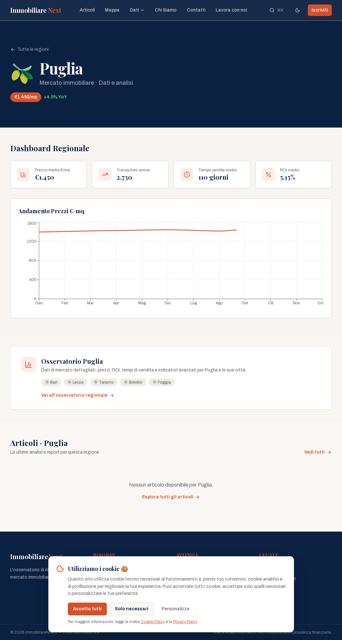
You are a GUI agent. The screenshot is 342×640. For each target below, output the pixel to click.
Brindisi (133, 382)
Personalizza (176, 608)
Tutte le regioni (29, 49)
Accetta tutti (87, 608)
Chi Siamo (166, 10)
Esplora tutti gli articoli (171, 497)
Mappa (112, 10)
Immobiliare (35, 10)
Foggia (162, 382)
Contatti (196, 10)
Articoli (87, 10)
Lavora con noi (231, 10)
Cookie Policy (153, 622)
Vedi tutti (318, 452)
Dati (137, 10)
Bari (51, 382)
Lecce (76, 382)
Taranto (104, 382)
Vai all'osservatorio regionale (78, 395)
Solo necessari (131, 608)
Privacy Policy (185, 622)
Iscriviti (320, 10)
